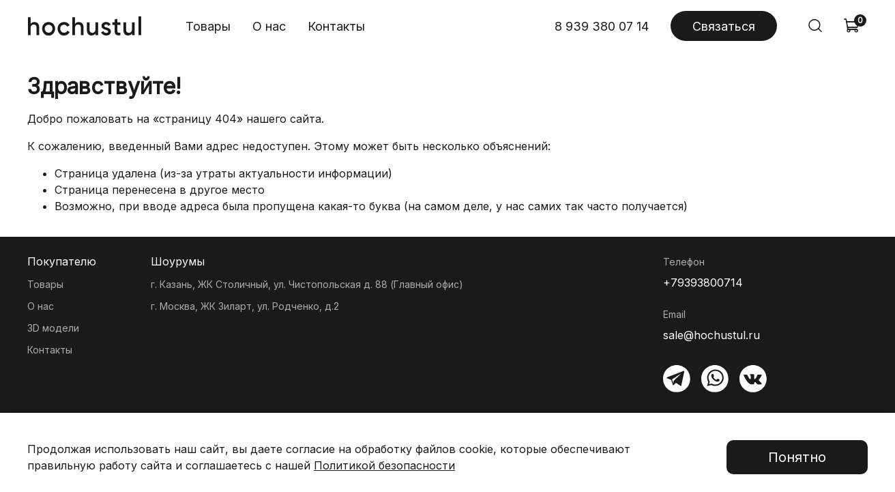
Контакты (336, 26)
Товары (208, 26)
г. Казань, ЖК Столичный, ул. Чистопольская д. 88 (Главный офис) (307, 284)
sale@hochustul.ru (711, 335)
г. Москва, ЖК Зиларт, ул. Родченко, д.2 (245, 306)
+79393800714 (703, 282)
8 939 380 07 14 (602, 26)
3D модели (53, 328)
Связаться (723, 26)
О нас (269, 26)
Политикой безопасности (384, 465)
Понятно (797, 457)
